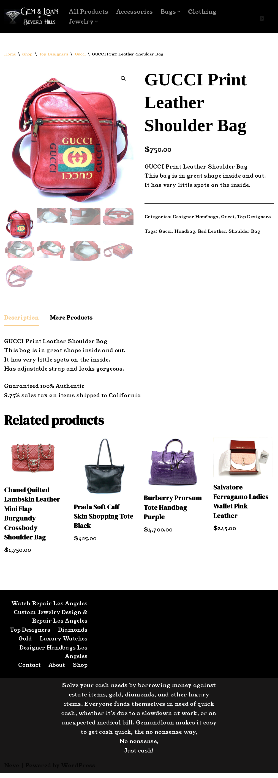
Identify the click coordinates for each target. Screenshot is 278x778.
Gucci (80, 54)
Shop (28, 54)
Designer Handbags (196, 218)
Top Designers (54, 54)
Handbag (185, 233)
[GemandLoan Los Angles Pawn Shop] (31, 16)
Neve (11, 770)
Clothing (203, 11)
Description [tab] (22, 318)
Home (10, 54)
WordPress (78, 770)
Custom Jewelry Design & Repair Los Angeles (50, 620)
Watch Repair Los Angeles (48, 607)
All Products (89, 11)
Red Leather (213, 233)
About (55, 670)
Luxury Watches (63, 643)
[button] (179, 11)
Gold (24, 643)
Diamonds (73, 634)
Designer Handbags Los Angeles (53, 656)
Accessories (135, 11)
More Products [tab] (73, 318)
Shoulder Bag (246, 233)
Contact (27, 670)
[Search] (269, 17)
